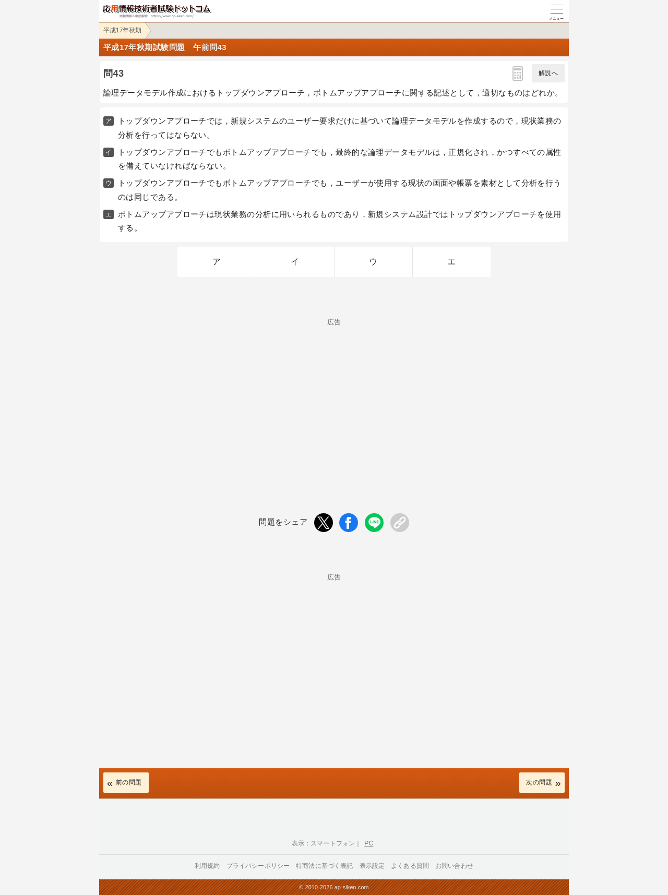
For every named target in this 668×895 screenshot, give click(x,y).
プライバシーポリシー (258, 865)
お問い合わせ (454, 865)
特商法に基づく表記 (324, 865)
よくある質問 (410, 865)
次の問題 (539, 782)
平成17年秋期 (122, 30)
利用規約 (207, 865)
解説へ (548, 73)
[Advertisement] (334, 398)
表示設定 (372, 865)
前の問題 (129, 782)
